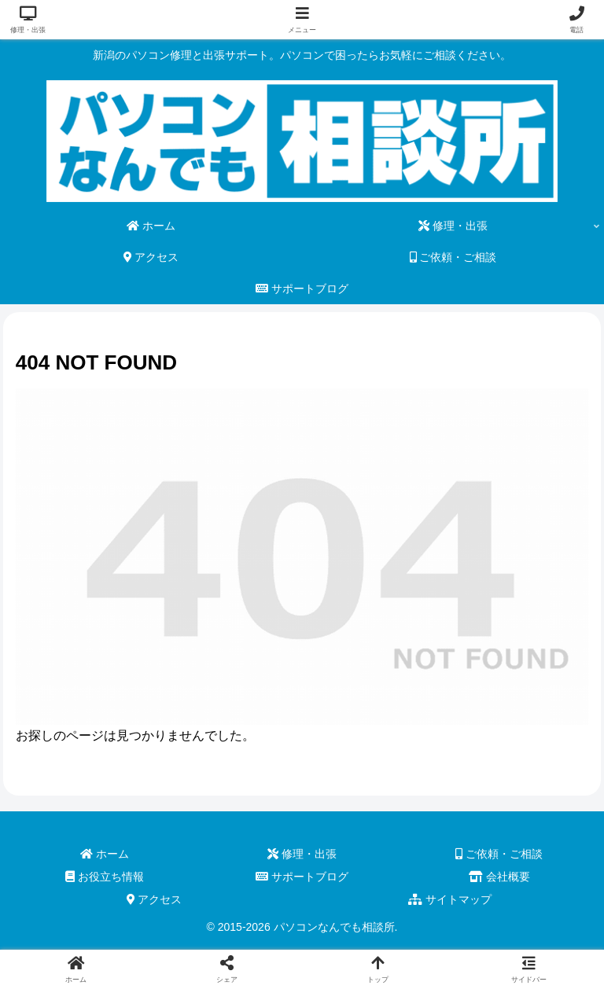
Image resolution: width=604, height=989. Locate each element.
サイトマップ (450, 899)
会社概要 (499, 876)
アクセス (154, 899)
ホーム (104, 853)
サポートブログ (302, 876)
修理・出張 (302, 853)
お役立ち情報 (104, 876)
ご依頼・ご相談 (499, 853)
